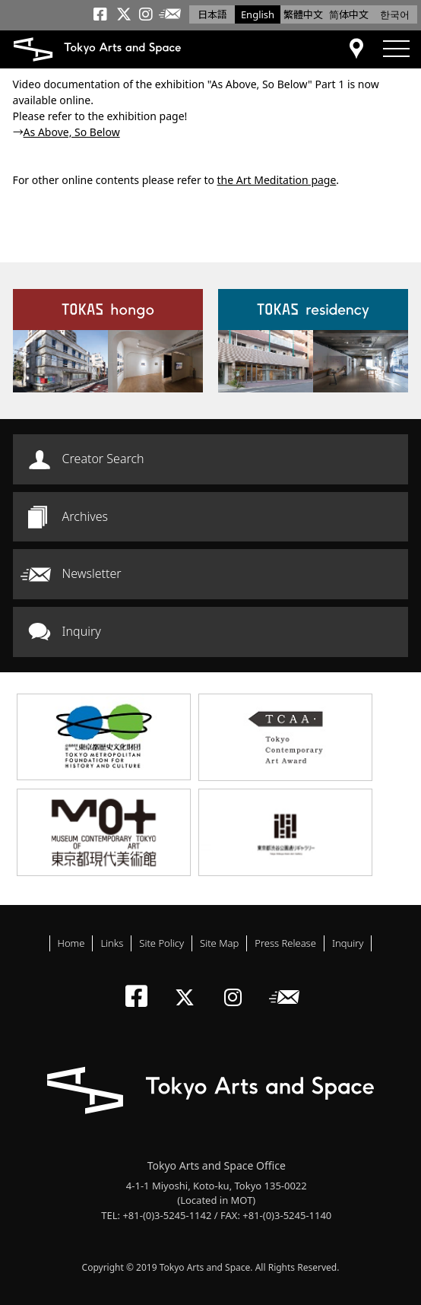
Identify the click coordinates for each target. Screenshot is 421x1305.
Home (71, 943)
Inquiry (81, 631)
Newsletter (92, 573)
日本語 (212, 14)
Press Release (285, 943)
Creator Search (103, 458)
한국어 (395, 14)
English (257, 14)
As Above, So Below (72, 132)
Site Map (219, 943)
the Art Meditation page (277, 180)
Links (111, 943)
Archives (85, 516)
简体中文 (349, 14)
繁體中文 (303, 14)
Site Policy (161, 943)
